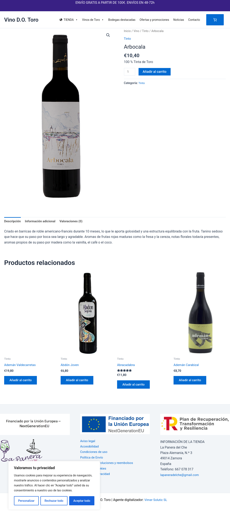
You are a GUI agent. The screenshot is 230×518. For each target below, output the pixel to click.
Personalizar (26, 500)
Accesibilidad (90, 446)
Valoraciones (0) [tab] (75, 221)
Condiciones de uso (94, 452)
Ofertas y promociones (154, 19)
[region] (54, 485)
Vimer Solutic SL (156, 500)
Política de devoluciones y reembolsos (108, 463)
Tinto (146, 31)
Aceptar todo (81, 500)
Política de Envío (92, 457)
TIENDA (71, 20)
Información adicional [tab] (42, 221)
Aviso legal (88, 441)
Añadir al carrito (155, 72)
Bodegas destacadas (121, 19)
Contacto (194, 19)
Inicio (127, 31)
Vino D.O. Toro (21, 20)
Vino (137, 31)
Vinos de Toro (93, 20)
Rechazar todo (54, 500)
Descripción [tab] (13, 221)
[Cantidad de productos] (130, 72)
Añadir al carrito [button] (22, 382)
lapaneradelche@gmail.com (180, 475)
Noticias (178, 19)
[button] (108, 35)
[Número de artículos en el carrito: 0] (215, 19)
